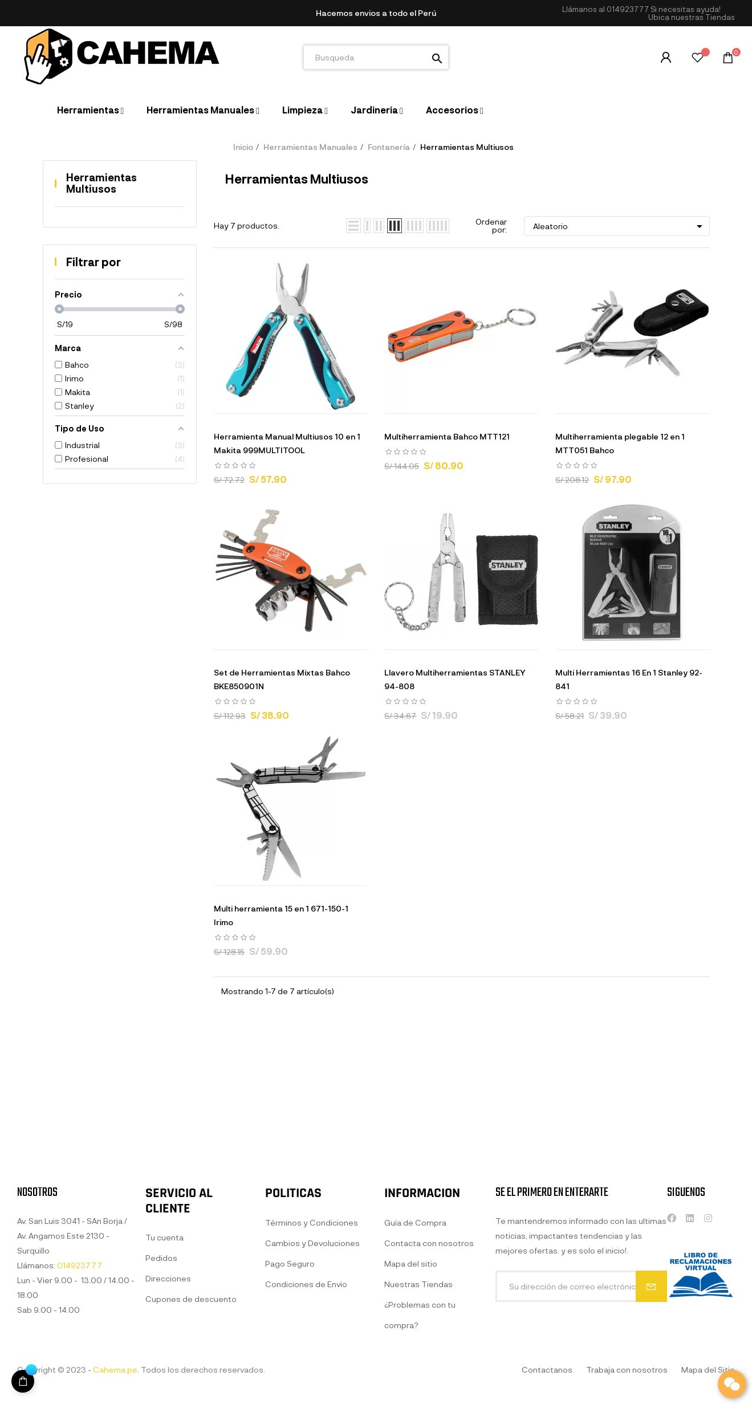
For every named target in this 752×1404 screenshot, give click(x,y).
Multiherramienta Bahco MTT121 (447, 436)
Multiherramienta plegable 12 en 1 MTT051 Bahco (620, 443)
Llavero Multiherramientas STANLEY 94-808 (454, 679)
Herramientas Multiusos (101, 183)
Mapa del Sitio (708, 1369)
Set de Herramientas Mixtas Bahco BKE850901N (282, 679)
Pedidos (161, 1380)
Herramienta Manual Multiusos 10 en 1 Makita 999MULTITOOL (287, 443)
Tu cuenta (164, 1360)
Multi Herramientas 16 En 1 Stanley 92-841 (628, 679)
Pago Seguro (290, 1386)
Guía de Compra (415, 1352)
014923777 (628, 9)
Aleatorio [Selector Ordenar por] (619, 226)
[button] (691, 17)
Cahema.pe (115, 1369)
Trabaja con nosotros (627, 1369)
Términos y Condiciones (311, 1345)
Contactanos (547, 1369)
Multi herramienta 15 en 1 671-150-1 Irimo (281, 915)
